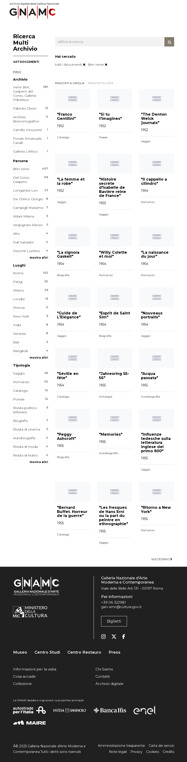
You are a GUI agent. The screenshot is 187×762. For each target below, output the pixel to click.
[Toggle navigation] (171, 12)
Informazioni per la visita (34, 669)
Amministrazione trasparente (121, 746)
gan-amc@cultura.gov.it (121, 607)
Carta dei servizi (161, 746)
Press (114, 652)
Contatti (102, 676)
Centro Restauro (84, 652)
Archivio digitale (109, 683)
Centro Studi (47, 652)
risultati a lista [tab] (100, 83)
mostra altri (39, 257)
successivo (161, 559)
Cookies (152, 752)
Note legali (118, 752)
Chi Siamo (104, 669)
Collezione (22, 683)
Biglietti (114, 621)
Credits (168, 752)
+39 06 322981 (113, 602)
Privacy (136, 752)
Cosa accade (24, 676)
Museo (20, 652)
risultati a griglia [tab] (70, 83)
